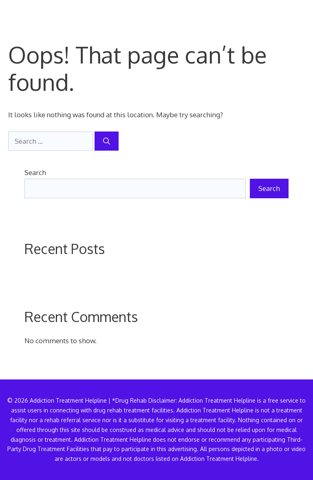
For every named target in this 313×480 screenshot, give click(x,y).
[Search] (107, 141)
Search (35, 172)
